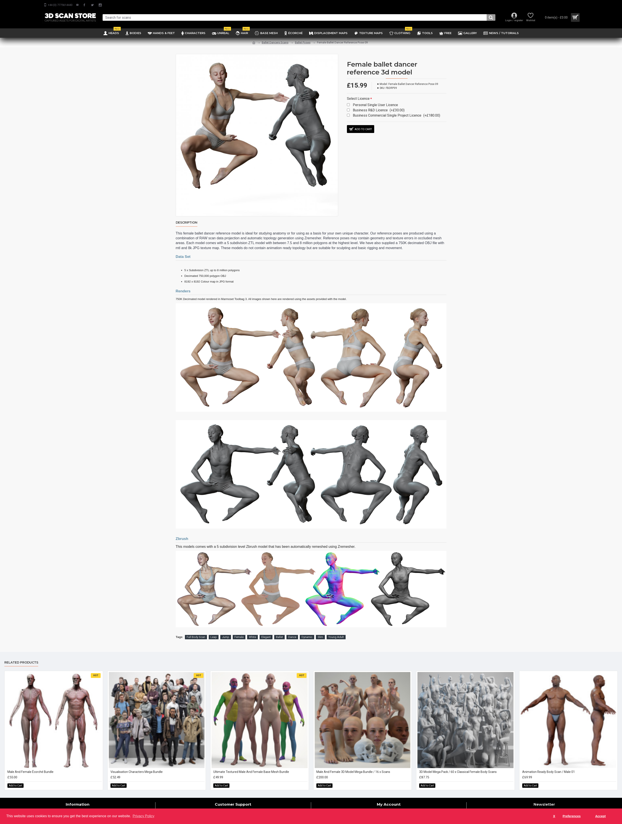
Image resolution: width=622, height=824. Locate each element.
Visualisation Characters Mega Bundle (136, 766)
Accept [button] (600, 816)
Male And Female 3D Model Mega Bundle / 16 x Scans (353, 766)
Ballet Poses (302, 42)
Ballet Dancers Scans (275, 42)
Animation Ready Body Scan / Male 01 (548, 766)
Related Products (21, 657)
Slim (320, 631)
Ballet (279, 631)
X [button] (554, 816)
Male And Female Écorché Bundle (30, 766)
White (252, 631)
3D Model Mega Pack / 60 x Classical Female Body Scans (458, 766)
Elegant (266, 631)
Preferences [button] (572, 816)
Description (186, 222)
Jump (225, 631)
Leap (213, 631)
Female (239, 631)
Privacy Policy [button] (143, 816)
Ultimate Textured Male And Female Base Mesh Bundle (251, 766)
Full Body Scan (196, 631)
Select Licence (358, 99)
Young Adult (336, 631)
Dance (292, 631)
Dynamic (307, 631)
